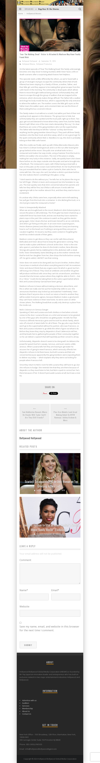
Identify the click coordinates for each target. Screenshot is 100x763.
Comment (25, 560)
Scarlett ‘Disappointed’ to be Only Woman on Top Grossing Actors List (51, 483)
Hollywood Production (44, 64)
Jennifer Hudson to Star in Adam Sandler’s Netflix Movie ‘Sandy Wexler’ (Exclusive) (51, 527)
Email (55, 590)
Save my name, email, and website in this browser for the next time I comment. (49, 628)
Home (20, 13)
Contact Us (26, 714)
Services (25, 706)
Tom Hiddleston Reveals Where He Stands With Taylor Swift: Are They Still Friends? (34, 415)
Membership (27, 708)
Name (24, 590)
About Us (26, 711)
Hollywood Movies (28, 64)
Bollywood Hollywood (29, 61)
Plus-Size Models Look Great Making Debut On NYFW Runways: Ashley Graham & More (65, 416)
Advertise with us (29, 700)
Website (24, 606)
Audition (25, 703)
